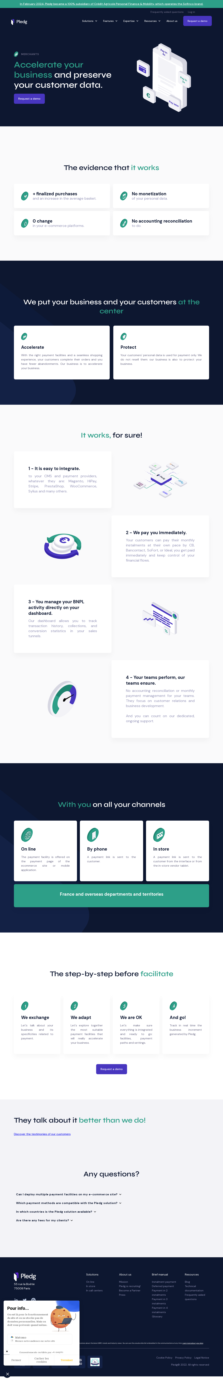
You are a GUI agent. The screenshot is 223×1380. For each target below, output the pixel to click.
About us (171, 21)
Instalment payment (164, 1281)
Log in (191, 12)
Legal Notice (201, 1357)
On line (90, 1281)
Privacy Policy (183, 1357)
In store (90, 1286)
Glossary (157, 1316)
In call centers (94, 1290)
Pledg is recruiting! (130, 1286)
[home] (20, 22)
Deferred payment (163, 1286)
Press (122, 1294)
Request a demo (197, 21)
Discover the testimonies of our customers (42, 1134)
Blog (187, 1281)
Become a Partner (129, 1290)
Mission (123, 1281)
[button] (205, 12)
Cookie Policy (164, 1357)
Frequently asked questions (167, 12)
